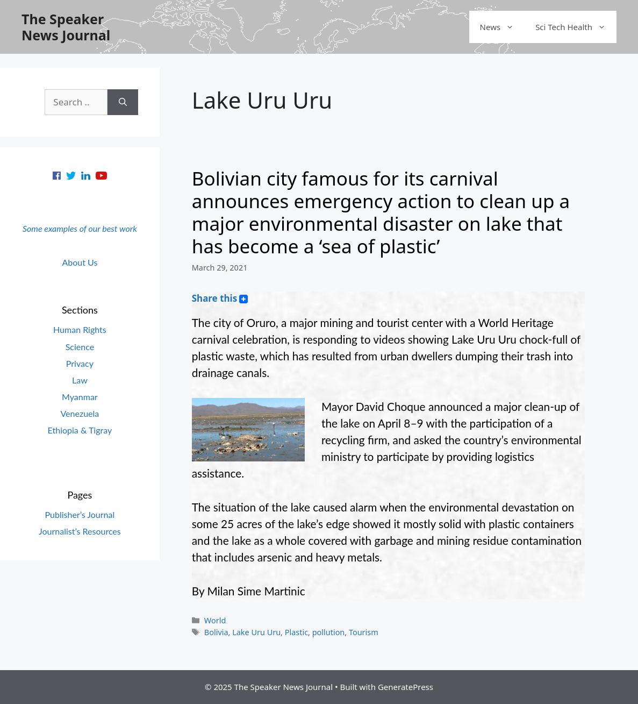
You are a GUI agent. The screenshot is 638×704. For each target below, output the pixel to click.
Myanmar (80, 397)
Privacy (80, 363)
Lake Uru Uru (256, 632)
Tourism (363, 632)
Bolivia (216, 632)
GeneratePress (405, 686)
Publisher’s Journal (80, 514)
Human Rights (79, 329)
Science (80, 347)
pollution (328, 632)
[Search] (122, 102)
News (502, 27)
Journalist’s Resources (80, 531)
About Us (79, 262)
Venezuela (79, 413)
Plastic (296, 632)
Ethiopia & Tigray (80, 430)
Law (80, 380)
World (215, 620)
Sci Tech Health (576, 27)
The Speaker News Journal (65, 27)
